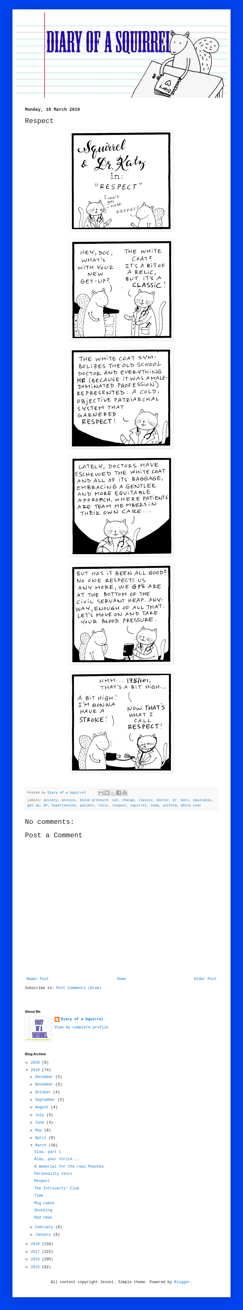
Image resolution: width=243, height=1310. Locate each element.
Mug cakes (44, 1203)
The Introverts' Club (56, 1188)
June (40, 1122)
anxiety (51, 800)
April (42, 1138)
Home (121, 979)
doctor (163, 800)
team (154, 805)
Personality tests (53, 1174)
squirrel (139, 805)
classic (145, 800)
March (42, 1145)
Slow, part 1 (47, 1152)
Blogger (182, 1282)
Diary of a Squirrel (82, 1019)
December (45, 1077)
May (39, 1130)
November (45, 1084)
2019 (36, 1070)
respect (119, 805)
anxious (69, 800)
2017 (36, 1252)
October (44, 1092)
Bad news (43, 1217)
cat (115, 800)
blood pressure (94, 800)
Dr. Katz (181, 800)
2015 (36, 1267)
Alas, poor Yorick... (56, 1159)
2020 (36, 1063)
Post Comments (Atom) (78, 988)
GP (46, 805)
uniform (170, 805)
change (128, 800)
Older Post (205, 979)
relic (103, 805)
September (46, 1100)
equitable (202, 800)
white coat (191, 805)
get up (33, 805)
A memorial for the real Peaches (69, 1167)
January (44, 1235)
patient (87, 805)
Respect (42, 1181)
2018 (36, 1244)
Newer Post (37, 979)
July (40, 1115)
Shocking (43, 1210)
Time (38, 1196)
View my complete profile (81, 1027)
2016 (36, 1259)
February (45, 1227)
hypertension (64, 805)
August (43, 1107)
